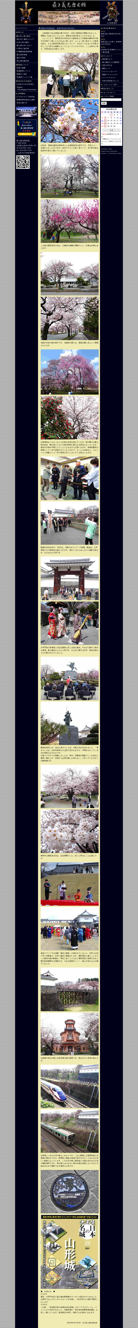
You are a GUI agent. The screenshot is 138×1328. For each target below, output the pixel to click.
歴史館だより (107, 59)
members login (106, 149)
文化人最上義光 (23, 42)
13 (105, 121)
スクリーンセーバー (110, 71)
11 (121, 118)
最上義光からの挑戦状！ (111, 62)
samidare (113, 151)
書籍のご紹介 (22, 74)
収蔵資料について (24, 71)
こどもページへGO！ (110, 85)
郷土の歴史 (21, 58)
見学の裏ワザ (22, 103)
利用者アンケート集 (24, 77)
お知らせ (20, 32)
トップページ (22, 28)
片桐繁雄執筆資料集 (24, 52)
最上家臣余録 (22, 55)
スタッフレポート (108, 92)
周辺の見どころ (108, 89)
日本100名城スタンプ (110, 81)
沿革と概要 (21, 68)
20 (105, 123)
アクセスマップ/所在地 (25, 97)
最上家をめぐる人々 (24, 45)
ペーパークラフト (109, 78)
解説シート (106, 68)
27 (105, 126)
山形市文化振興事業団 (26, 153)
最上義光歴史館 (23, 141)
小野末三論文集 (23, 48)
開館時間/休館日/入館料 (26, 100)
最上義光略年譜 (23, 61)
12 (102, 121)
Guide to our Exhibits (25, 84)
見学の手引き (107, 65)
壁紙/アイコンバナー (110, 75)
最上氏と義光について (25, 39)
